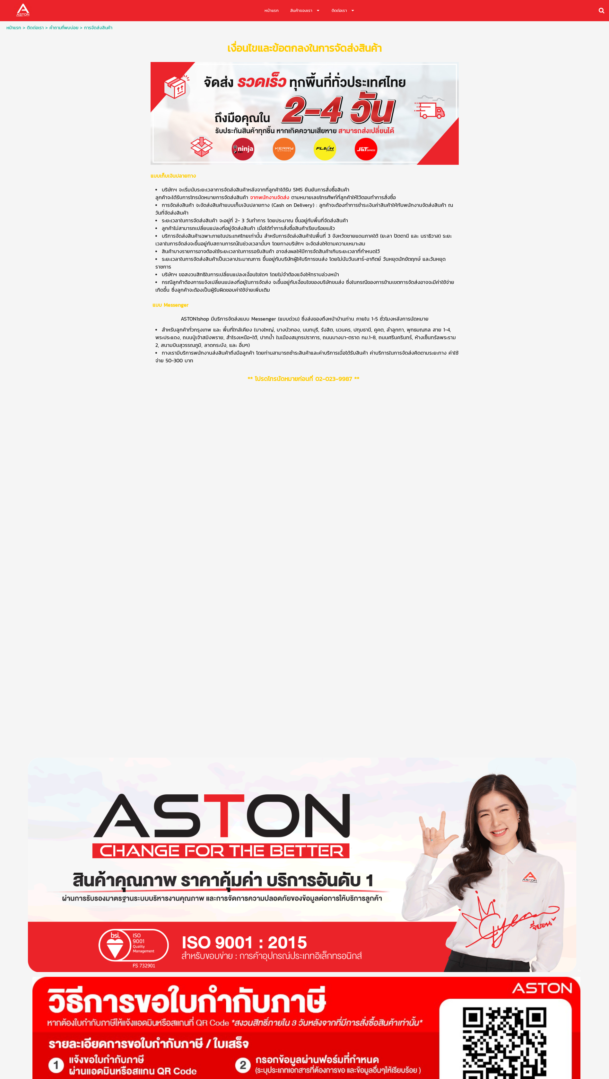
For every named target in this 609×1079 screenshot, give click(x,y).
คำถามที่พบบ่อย (63, 27)
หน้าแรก (13, 27)
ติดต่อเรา (35, 27)
